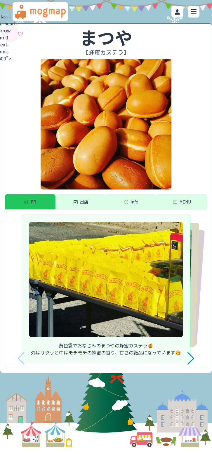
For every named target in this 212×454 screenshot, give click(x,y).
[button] (191, 358)
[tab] (30, 202)
